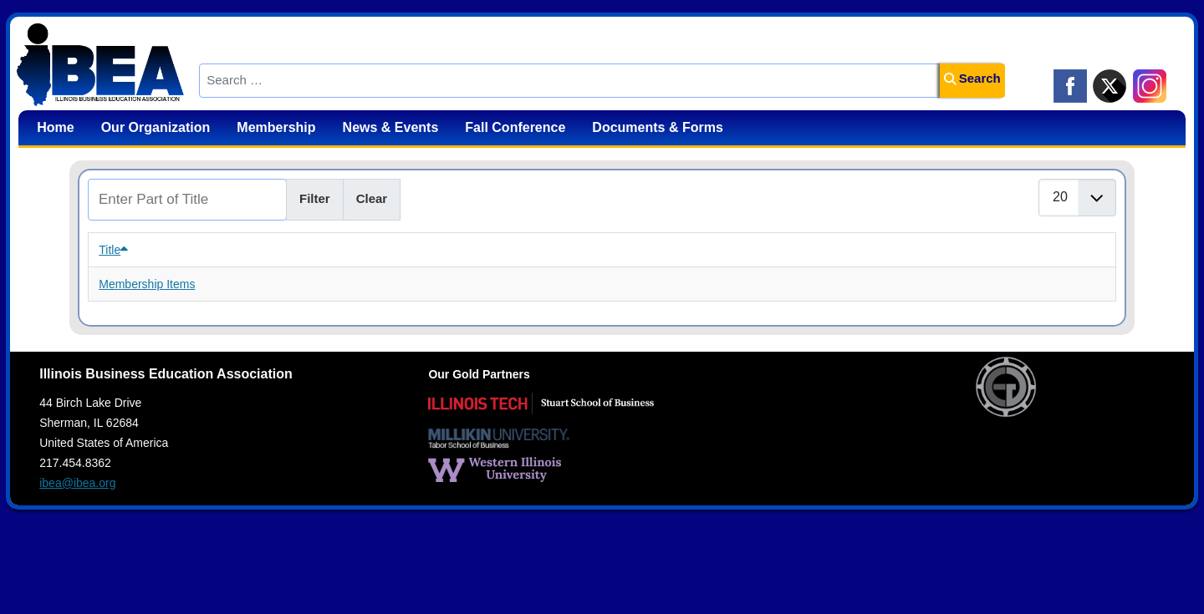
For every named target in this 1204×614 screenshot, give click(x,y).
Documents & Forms (657, 127)
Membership (276, 127)
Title (113, 249)
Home (55, 127)
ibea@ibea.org (77, 483)
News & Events (391, 127)
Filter (314, 198)
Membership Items (147, 284)
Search (972, 78)
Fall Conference (515, 127)
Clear (372, 198)
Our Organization (156, 127)
